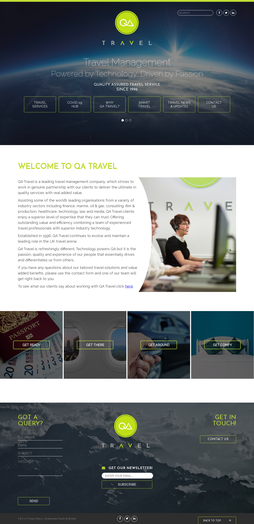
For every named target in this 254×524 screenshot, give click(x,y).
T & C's (21, 518)
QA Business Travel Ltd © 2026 (60, 518)
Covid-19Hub (74, 104)
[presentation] (48, 487)
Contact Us (218, 439)
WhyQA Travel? (109, 104)
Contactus (214, 104)
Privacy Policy (35, 518)
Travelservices (40, 104)
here (129, 286)
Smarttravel (144, 104)
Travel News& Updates (179, 104)
